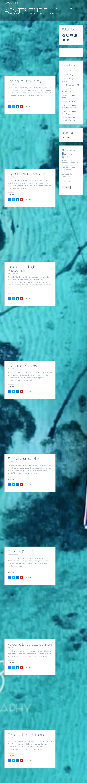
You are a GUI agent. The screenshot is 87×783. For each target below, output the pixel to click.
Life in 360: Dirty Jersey (24, 81)
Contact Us (53, 14)
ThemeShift (65, 780)
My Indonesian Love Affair (26, 174)
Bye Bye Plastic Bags (68, 101)
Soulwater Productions (41, 8)
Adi (17, 84)
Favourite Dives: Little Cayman (30, 644)
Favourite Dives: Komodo (26, 735)
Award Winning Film (17, 14)
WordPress (80, 780)
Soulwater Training (65, 8)
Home (10, 8)
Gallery (33, 14)
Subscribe (66, 187)
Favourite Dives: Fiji (21, 552)
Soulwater (11, 3)
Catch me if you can (22, 366)
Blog (42, 14)
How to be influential (68, 71)
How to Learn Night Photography (22, 268)
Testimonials (21, 8)
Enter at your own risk (23, 459)
